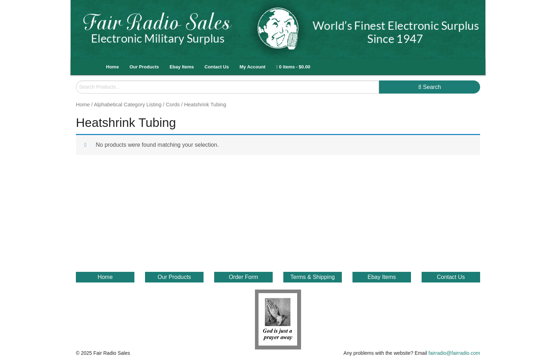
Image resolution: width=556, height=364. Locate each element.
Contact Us (217, 66)
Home (112, 66)
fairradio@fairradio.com (454, 353)
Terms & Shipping (312, 277)
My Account (252, 66)
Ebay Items (181, 66)
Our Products (144, 66)
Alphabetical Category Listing (128, 104)
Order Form (243, 277)
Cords (173, 104)
